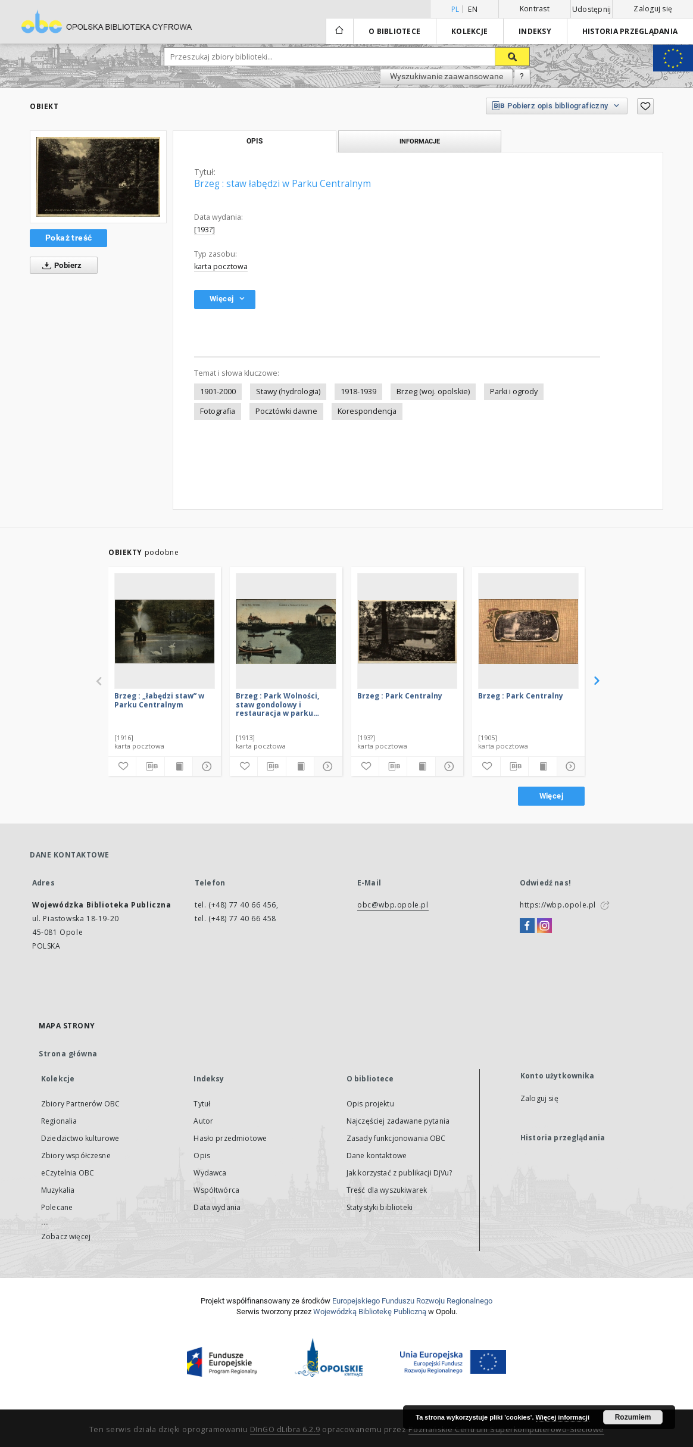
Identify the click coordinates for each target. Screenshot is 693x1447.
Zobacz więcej (65, 1236)
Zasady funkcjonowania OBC (396, 1138)
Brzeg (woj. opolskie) (433, 391)
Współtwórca (216, 1190)
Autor (203, 1121)
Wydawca (209, 1173)
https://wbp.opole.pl (558, 905)
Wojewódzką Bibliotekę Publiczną (369, 1311)
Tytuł (201, 1104)
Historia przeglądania (630, 31)
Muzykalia (57, 1190)
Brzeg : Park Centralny (399, 696)
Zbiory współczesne (76, 1155)
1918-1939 (358, 391)
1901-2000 (218, 391)
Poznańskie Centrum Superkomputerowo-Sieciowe (506, 1429)
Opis (201, 1155)
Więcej (551, 795)
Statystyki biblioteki (379, 1207)
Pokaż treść (68, 237)
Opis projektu (370, 1104)
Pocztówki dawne (286, 411)
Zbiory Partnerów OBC (80, 1104)
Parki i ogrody (514, 391)
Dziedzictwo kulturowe (80, 1138)
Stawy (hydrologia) (288, 391)
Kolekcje (469, 31)
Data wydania (217, 1207)
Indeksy (535, 31)
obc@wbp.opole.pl (393, 905)
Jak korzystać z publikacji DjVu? (399, 1173)
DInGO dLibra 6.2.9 (285, 1429)
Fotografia (217, 411)
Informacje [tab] (419, 141)
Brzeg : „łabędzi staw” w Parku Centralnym (159, 700)
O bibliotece (394, 31)
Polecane (57, 1207)
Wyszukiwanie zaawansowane (446, 76)
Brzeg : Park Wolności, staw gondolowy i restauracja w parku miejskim (277, 704)
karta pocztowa (221, 266)
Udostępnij (591, 9)
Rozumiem (633, 1417)
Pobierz (60, 266)
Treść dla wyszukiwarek (386, 1190)
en (472, 9)
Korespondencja (367, 411)
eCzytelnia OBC (67, 1173)
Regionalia (59, 1121)
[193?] (204, 229)
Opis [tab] (254, 141)
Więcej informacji (562, 1417)
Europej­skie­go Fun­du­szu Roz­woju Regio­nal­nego (412, 1300)
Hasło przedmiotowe (230, 1138)
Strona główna (68, 1054)
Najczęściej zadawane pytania (397, 1121)
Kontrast (535, 9)
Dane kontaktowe (376, 1155)
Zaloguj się (652, 9)
